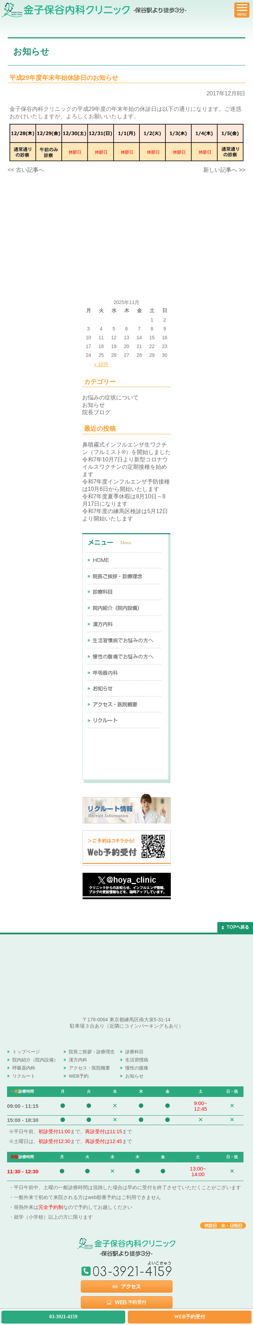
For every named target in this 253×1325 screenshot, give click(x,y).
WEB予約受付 (189, 1316)
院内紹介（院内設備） (35, 1059)
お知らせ (93, 405)
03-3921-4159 (63, 1316)
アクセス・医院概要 (89, 1068)
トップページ (26, 1051)
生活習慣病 (136, 1059)
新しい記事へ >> (224, 170)
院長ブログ (96, 412)
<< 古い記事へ (26, 170)
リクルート (23, 1076)
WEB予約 (79, 1076)
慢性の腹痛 (136, 1068)
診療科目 (134, 1051)
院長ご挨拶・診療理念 (92, 1051)
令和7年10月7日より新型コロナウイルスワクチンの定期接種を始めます (125, 466)
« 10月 (101, 364)
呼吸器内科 (23, 1068)
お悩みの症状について (110, 397)
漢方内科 (78, 1059)
